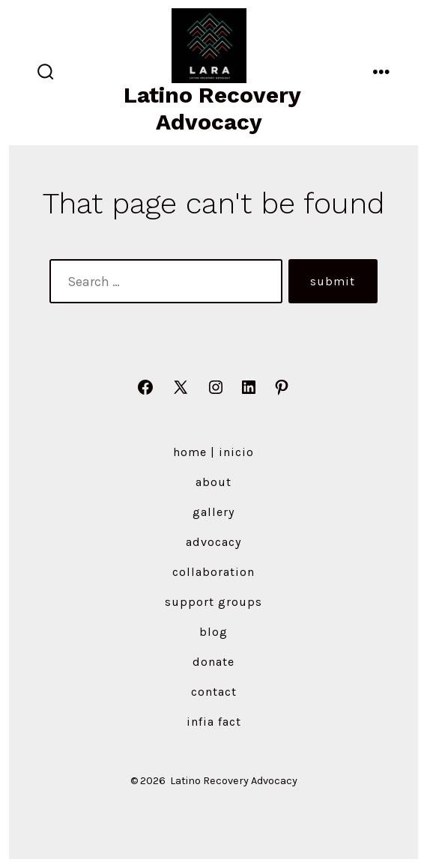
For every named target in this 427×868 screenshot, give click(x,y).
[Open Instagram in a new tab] (216, 387)
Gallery (213, 512)
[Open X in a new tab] (180, 387)
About (213, 482)
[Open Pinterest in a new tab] (282, 387)
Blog (213, 632)
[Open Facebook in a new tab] (145, 387)
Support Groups (213, 602)
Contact (214, 692)
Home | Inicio (213, 452)
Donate (213, 662)
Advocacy (213, 542)
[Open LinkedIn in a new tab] (249, 387)
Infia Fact (214, 721)
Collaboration (213, 572)
